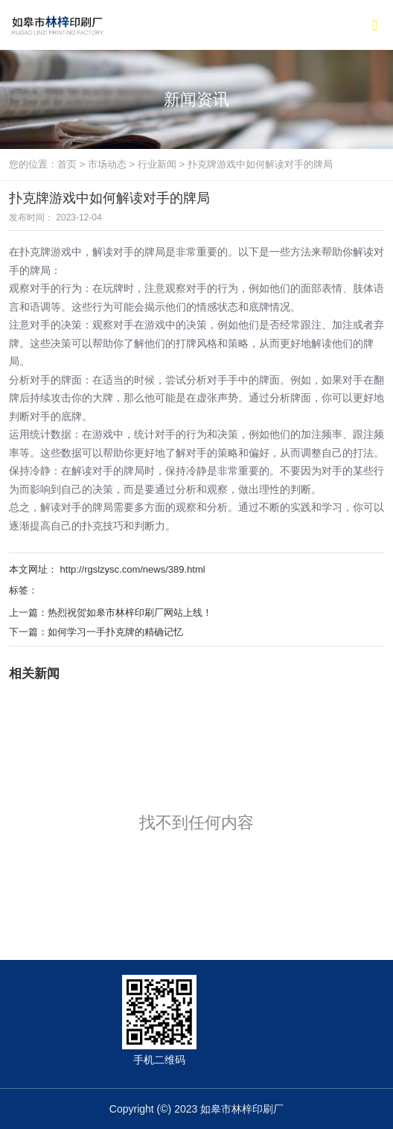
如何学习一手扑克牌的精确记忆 (115, 631)
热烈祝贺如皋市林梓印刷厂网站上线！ (130, 612)
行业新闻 (157, 164)
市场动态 (107, 164)
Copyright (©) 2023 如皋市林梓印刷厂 (196, 1109)
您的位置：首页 (44, 164)
